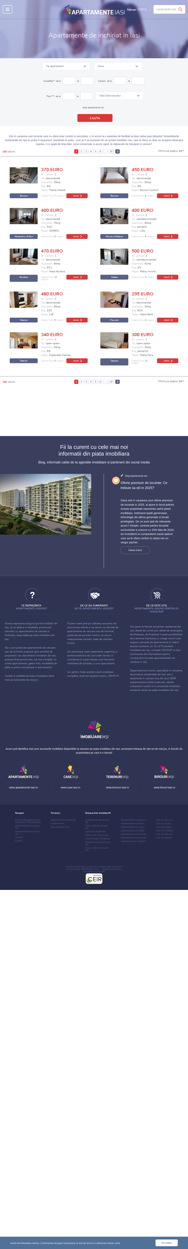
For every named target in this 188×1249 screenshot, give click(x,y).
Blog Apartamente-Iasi (136, 476)
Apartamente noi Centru (133, 823)
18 (110, 151)
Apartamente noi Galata (132, 830)
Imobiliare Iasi (57, 823)
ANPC (96, 869)
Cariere (18, 841)
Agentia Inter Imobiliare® (63, 820)
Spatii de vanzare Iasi (95, 831)
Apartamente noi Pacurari (133, 838)
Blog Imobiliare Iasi (60, 827)
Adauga (137, 9)
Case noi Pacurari (164, 834)
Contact (19, 837)
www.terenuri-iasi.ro (117, 787)
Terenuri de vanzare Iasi (96, 835)
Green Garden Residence (97, 838)
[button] (66, 66)
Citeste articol (135, 550)
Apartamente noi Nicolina (133, 834)
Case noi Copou (163, 823)
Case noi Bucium (164, 820)
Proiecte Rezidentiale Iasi (28, 821)
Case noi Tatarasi (164, 838)
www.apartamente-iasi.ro (23, 787)
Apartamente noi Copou (133, 827)
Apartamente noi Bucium (133, 820)
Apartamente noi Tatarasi (133, 841)
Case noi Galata (163, 827)
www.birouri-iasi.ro (164, 787)
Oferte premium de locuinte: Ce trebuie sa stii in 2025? (144, 485)
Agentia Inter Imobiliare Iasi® (98, 867)
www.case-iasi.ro (70, 787)
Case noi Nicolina (164, 830)
